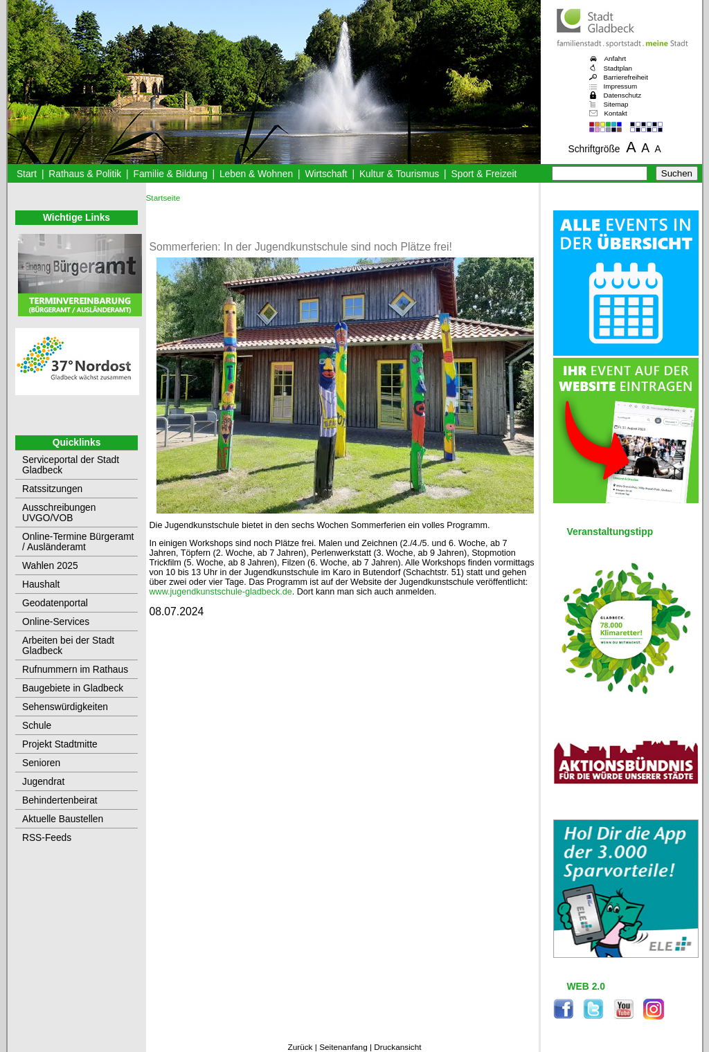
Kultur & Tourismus (399, 174)
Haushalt (41, 584)
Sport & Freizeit (484, 174)
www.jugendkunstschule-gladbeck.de (221, 592)
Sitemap (616, 104)
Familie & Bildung (171, 174)
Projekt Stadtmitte (60, 744)
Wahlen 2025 (50, 566)
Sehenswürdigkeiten (65, 707)
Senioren (41, 763)
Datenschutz (623, 95)
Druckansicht (397, 1047)
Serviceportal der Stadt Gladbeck (70, 465)
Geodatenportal (55, 603)
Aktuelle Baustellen (62, 819)
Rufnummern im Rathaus (75, 669)
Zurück (299, 1047)
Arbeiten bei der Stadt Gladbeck (68, 645)
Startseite (163, 198)
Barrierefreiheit (626, 77)
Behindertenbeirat (60, 800)
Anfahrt (615, 58)
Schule (36, 725)
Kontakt (615, 113)
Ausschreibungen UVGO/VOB (59, 512)
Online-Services (55, 622)
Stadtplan (618, 68)
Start (27, 174)
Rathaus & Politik (84, 174)
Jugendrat (43, 782)
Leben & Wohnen (256, 174)
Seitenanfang (343, 1047)
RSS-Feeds (46, 838)
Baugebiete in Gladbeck (72, 688)
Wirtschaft (326, 174)
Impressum (621, 86)
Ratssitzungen (52, 489)
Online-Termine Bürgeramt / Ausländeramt (78, 542)
